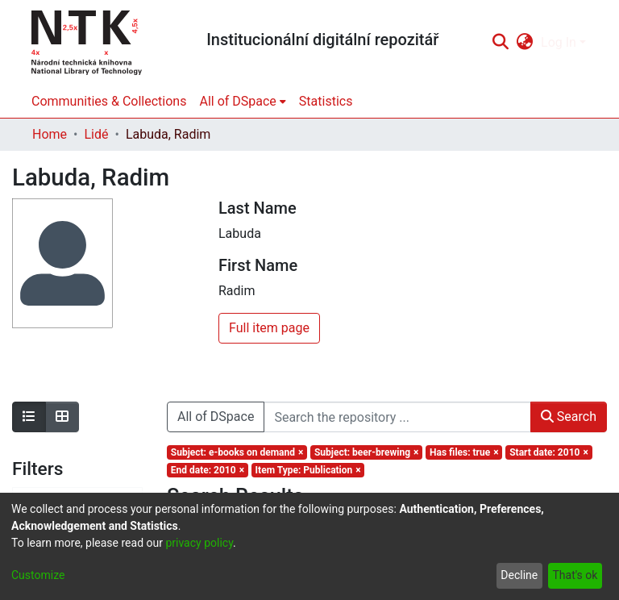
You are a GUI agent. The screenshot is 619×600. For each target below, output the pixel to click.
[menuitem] (525, 42)
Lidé (96, 134)
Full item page (269, 327)
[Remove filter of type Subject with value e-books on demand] (237, 452)
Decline (519, 575)
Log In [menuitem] (558, 42)
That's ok (574, 575)
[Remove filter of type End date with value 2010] (207, 470)
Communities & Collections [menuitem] (108, 101)
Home (49, 134)
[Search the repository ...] (397, 417)
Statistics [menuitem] (326, 101)
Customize (37, 575)
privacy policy (199, 542)
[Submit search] (500, 42)
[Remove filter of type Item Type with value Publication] (308, 470)
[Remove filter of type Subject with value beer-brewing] (366, 452)
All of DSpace (215, 416)
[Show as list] (29, 417)
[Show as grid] (62, 417)
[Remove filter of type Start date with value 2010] (548, 452)
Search (568, 416)
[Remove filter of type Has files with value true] (464, 452)
